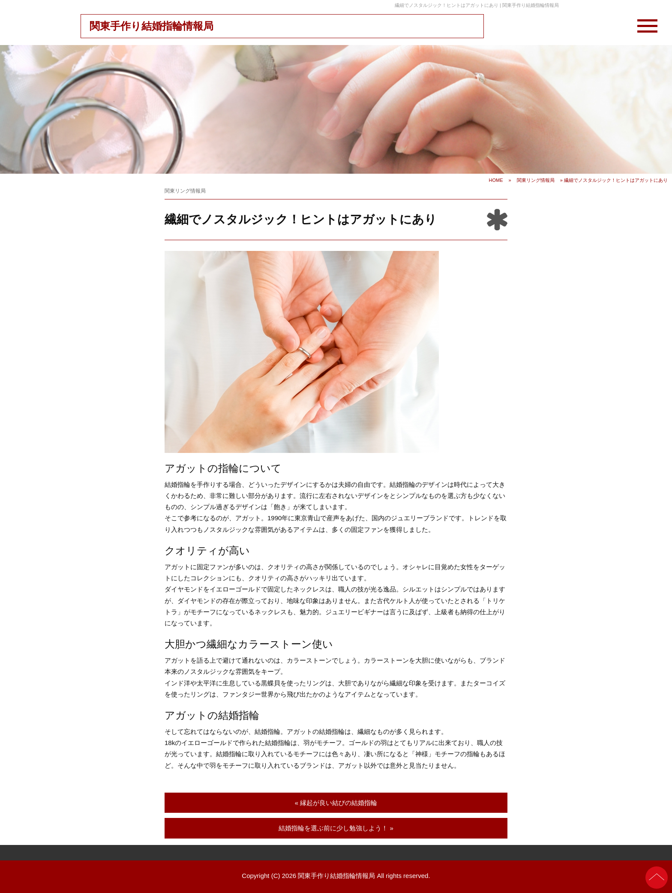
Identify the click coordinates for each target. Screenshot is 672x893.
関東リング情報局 (536, 180)
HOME (496, 180)
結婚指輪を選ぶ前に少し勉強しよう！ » (336, 828)
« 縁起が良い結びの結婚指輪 (336, 802)
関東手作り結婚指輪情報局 (151, 26)
